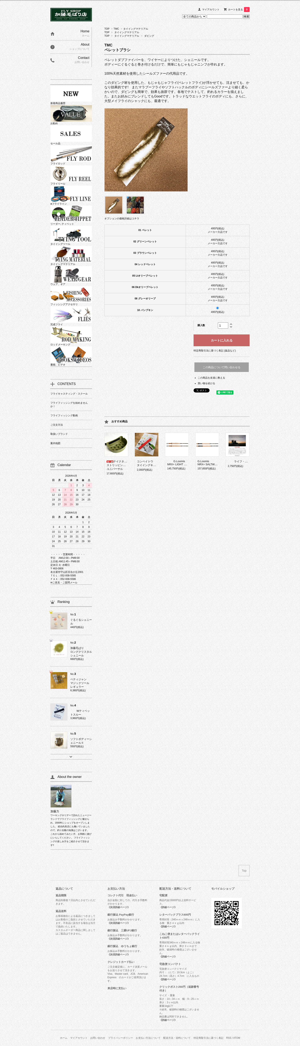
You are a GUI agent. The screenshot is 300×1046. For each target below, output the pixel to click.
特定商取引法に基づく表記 (208, 1037)
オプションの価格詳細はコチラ (121, 218)
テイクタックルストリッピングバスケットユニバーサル (123, 465)
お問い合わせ (97, 1037)
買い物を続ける (206, 383)
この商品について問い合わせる (221, 367)
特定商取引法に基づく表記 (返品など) (215, 350)
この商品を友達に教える (211, 377)
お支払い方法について (148, 1037)
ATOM (236, 1037)
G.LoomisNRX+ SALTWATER (210, 463)
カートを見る (239, 9)
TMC (116, 28)
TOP (106, 28)
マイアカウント (211, 9)
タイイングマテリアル (135, 28)
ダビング (149, 35)
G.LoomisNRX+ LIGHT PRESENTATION (186, 463)
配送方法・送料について (177, 1037)
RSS (228, 1037)
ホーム (63, 1037)
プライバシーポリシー (120, 1037)
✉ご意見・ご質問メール (63, 582)
